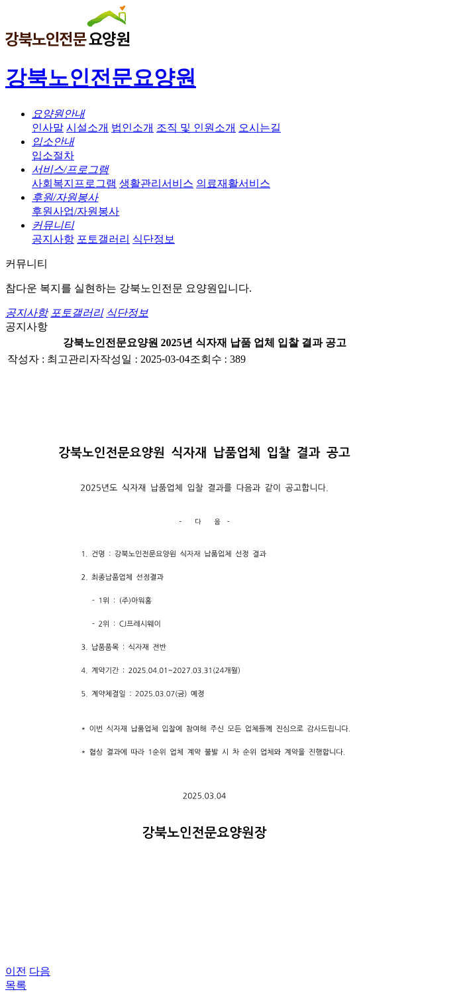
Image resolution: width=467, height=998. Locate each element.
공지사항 (53, 239)
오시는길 (259, 127)
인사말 (48, 127)
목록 (15, 985)
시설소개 (87, 127)
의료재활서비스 (233, 183)
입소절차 (53, 155)
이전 (15, 971)
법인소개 (132, 127)
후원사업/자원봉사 (75, 211)
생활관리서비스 (156, 183)
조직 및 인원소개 (196, 127)
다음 (39, 971)
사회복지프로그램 (74, 183)
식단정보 (153, 239)
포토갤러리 (103, 239)
